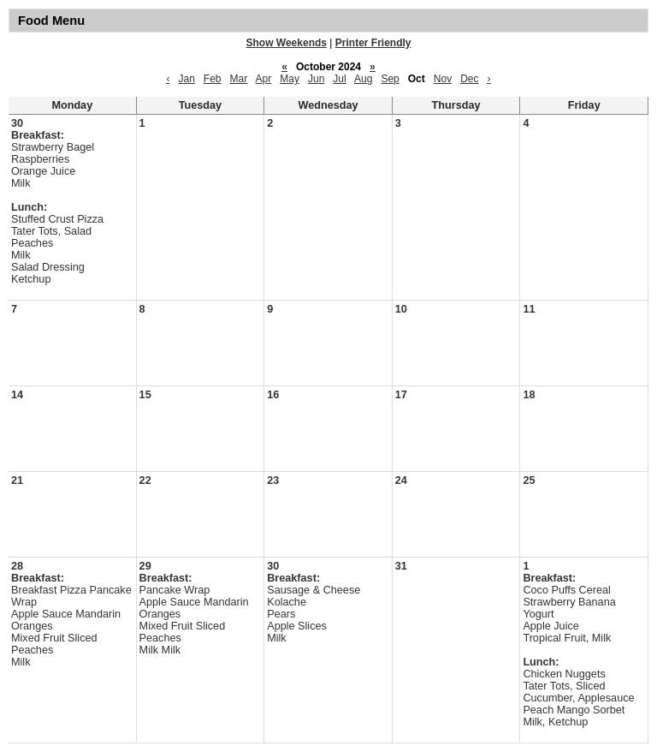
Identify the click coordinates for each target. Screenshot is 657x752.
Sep (390, 79)
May (289, 79)
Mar (239, 79)
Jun (316, 79)
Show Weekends (286, 43)
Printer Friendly (373, 43)
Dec (469, 79)
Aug (363, 79)
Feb (213, 79)
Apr (264, 79)
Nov (443, 79)
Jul (339, 79)
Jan (186, 79)
